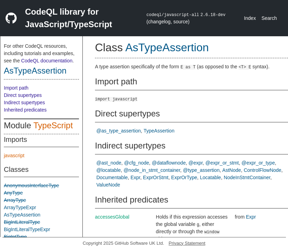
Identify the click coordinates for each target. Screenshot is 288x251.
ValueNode (108, 185)
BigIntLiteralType (22, 222)
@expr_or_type (258, 163)
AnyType (13, 193)
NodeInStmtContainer (247, 177)
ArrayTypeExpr (20, 207)
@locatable (108, 170)
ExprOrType (184, 177)
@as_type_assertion (118, 131)
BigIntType (15, 236)
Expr (135, 177)
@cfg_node (136, 163)
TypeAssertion (159, 131)
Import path (16, 88)
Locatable (210, 177)
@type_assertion (201, 170)
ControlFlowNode (262, 170)
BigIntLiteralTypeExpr (27, 229)
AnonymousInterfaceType (31, 185)
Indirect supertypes (24, 102)
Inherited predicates (25, 110)
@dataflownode (169, 163)
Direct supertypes (23, 95)
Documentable (112, 177)
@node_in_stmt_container (151, 170)
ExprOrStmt (155, 177)
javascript (14, 155)
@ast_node (108, 163)
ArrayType (15, 200)
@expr (196, 163)
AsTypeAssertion (35, 70)
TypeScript (53, 125)
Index (250, 18)
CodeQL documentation (46, 60)
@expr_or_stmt (222, 163)
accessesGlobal (112, 217)
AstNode (231, 170)
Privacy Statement (187, 243)
